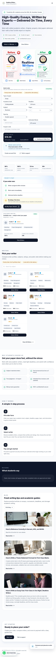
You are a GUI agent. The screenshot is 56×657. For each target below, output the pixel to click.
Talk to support (25, 153)
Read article (10, 536)
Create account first (10, 153)
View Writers (25, 44)
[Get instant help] (9, 652)
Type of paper (7, 96)
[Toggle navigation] (52, 3)
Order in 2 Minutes (10, 44)
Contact (18, 653)
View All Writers (28, 342)
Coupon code (7, 126)
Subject (5, 107)
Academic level (7, 101)
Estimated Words (33, 120)
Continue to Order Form (42, 139)
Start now (9, 637)
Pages (30, 107)
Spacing (5, 114)
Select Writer (14, 290)
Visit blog (9, 507)
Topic (4, 120)
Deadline (31, 101)
